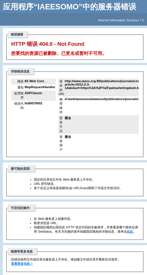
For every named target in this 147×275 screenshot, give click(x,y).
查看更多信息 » (21, 263)
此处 (130, 231)
